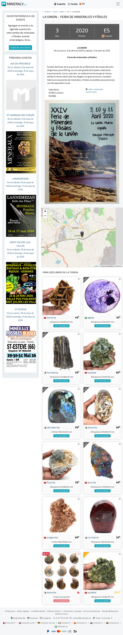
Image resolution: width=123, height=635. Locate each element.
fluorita (49, 482)
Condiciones (10, 611)
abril (62, 12)
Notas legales (23, 611)
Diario (48, 12)
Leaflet (96, 266)
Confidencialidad (38, 611)
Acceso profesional (91, 611)
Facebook (32, 618)
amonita (91, 427)
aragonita (51, 537)
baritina (50, 317)
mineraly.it (64, 623)
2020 (55, 12)
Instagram (45, 618)
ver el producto (61, 326)
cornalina (91, 537)
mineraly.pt (112, 623)
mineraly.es (80, 623)
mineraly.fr (9, 623)
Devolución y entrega (72, 611)
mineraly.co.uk (27, 623)
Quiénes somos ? (54, 611)
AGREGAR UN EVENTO (20, 47)
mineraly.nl (96, 623)
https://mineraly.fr (104, 618)
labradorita (52, 427)
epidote (90, 372)
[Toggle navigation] (118, 4)
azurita (90, 482)
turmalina (51, 372)
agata (89, 317)
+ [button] (45, 211)
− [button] (45, 216)
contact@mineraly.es (82, 618)
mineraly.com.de (46, 623)
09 (68, 12)
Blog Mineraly (18, 618)
